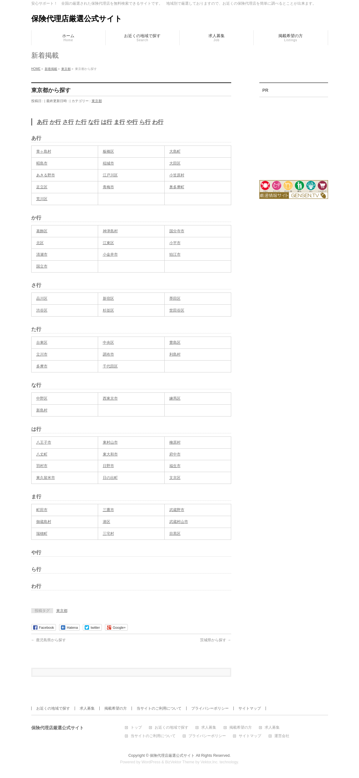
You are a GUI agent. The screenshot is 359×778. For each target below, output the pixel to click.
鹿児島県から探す (48, 640)
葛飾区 (41, 231)
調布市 (108, 354)
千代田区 (110, 366)
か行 (55, 122)
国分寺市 (176, 231)
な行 (93, 122)
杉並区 (108, 310)
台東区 (41, 342)
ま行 (119, 122)
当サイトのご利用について (159, 708)
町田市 (41, 510)
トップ (136, 728)
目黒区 (175, 533)
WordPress (151, 762)
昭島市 (41, 163)
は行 (106, 122)
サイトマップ (249, 708)
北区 (40, 243)
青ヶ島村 (43, 151)
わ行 (157, 122)
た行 (81, 122)
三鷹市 (108, 510)
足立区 (41, 187)
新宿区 (108, 298)
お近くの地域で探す (53, 708)
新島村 (41, 410)
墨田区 (175, 298)
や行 (132, 122)
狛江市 (175, 254)
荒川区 (41, 199)
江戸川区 (110, 175)
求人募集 (87, 708)
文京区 (175, 477)
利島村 (175, 354)
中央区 (108, 342)
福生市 (175, 466)
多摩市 (41, 366)
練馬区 (175, 398)
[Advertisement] (293, 134)
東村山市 (110, 442)
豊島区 (175, 342)
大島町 (175, 151)
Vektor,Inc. (210, 762)
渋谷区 (41, 310)
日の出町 (110, 477)
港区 (106, 521)
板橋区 (108, 151)
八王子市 (43, 442)
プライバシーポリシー (210, 708)
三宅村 (108, 533)
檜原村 (175, 442)
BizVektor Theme (179, 762)
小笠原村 (176, 175)
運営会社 (281, 736)
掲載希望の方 (115, 708)
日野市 (108, 466)
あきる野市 (45, 175)
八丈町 (41, 454)
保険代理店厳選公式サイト (76, 18)
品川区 (41, 298)
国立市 (41, 266)
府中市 (175, 454)
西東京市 (110, 398)
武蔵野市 (176, 510)
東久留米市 (45, 477)
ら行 (145, 122)
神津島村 (110, 231)
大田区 (175, 163)
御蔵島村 (43, 521)
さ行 (68, 122)
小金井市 (110, 254)
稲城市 (108, 163)
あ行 (42, 122)
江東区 (108, 243)
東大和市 (110, 454)
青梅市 (108, 187)
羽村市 (41, 466)
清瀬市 (41, 254)
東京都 (97, 101)
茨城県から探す (215, 640)
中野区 (41, 398)
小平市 (175, 243)
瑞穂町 (41, 533)
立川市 (41, 354)
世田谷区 (176, 310)
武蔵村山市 (178, 521)
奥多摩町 (176, 187)
